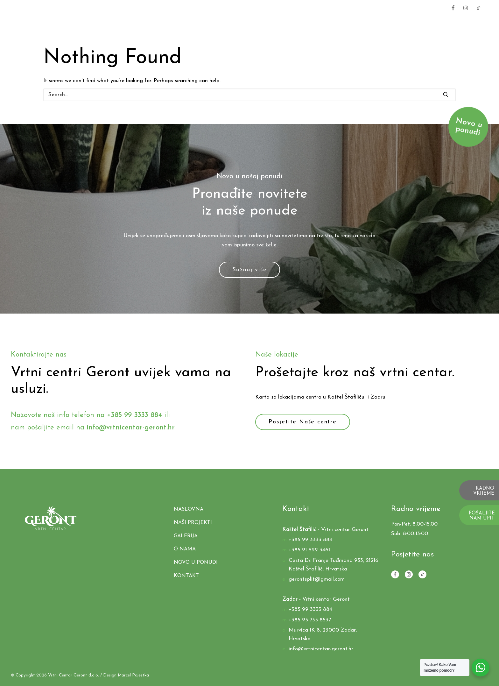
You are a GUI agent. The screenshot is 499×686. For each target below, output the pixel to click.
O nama (437, 23)
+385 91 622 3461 (309, 550)
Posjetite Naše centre (303, 422)
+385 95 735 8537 (310, 620)
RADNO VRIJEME (483, 491)
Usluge (310, 23)
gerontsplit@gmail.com (317, 579)
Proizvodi (271, 23)
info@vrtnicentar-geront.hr (131, 427)
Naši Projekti (354, 23)
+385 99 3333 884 (418, 8)
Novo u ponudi (196, 562)
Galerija (400, 23)
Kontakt (474, 23)
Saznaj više (249, 270)
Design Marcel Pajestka (126, 675)
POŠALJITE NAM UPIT (482, 516)
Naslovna (227, 23)
